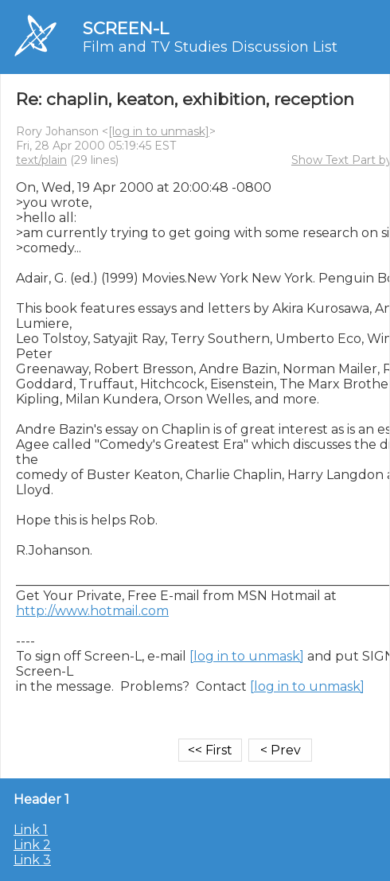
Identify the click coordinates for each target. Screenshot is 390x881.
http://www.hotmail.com (92, 610)
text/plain (41, 160)
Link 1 (31, 829)
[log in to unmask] (158, 131)
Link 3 (32, 859)
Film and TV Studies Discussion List (210, 47)
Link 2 (32, 844)
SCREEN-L (126, 28)
